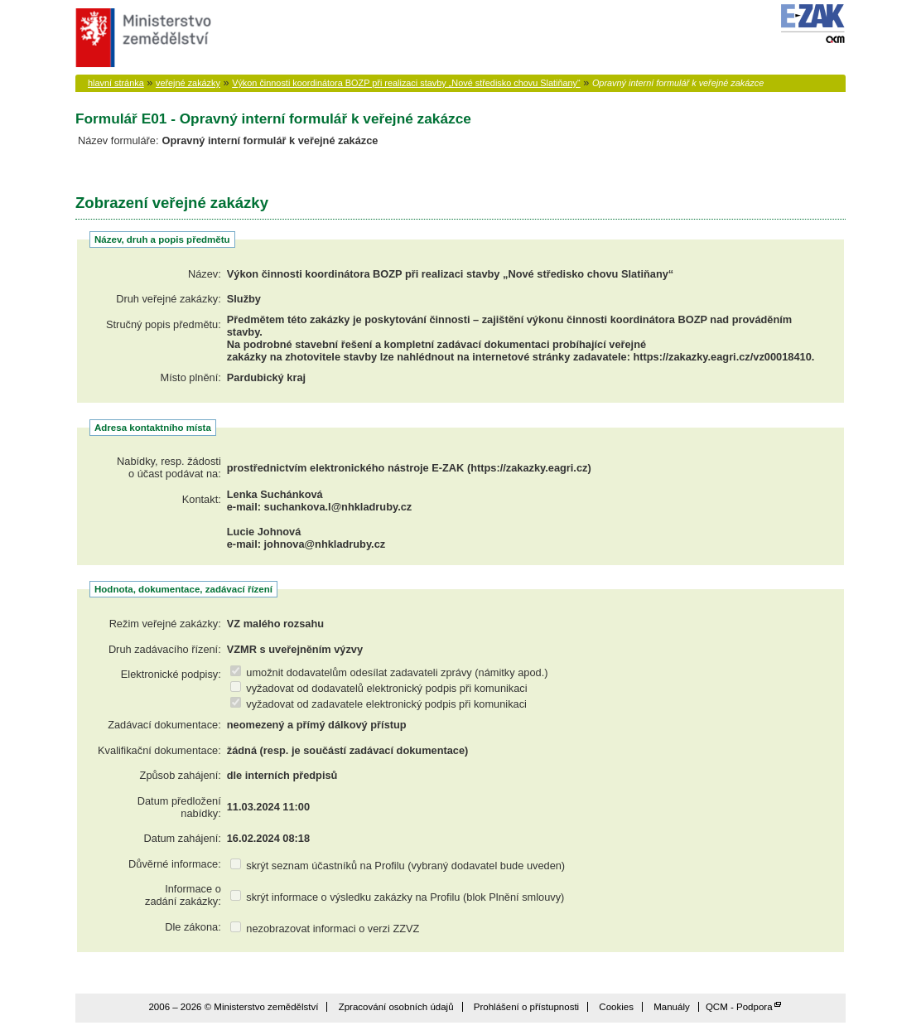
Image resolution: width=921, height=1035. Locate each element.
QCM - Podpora (739, 1007)
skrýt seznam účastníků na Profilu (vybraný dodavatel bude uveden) (397, 865)
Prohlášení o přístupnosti (526, 1007)
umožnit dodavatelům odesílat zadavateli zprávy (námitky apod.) (389, 672)
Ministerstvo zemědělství (141, 37)
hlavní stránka (116, 83)
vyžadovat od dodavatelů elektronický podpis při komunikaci (379, 688)
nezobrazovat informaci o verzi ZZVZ (325, 928)
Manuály (671, 1007)
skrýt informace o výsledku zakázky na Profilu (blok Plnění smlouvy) (397, 897)
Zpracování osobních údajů (396, 1007)
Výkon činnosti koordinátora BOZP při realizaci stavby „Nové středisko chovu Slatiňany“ (406, 83)
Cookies (616, 1007)
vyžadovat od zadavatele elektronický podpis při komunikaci (378, 704)
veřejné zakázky (188, 83)
